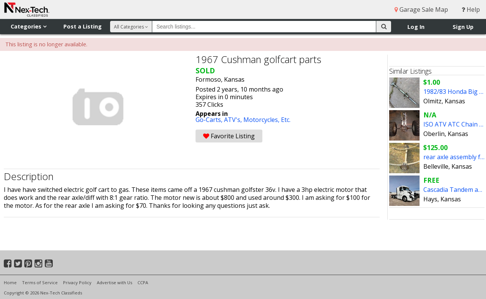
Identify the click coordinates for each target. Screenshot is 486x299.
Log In (415, 26)
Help (471, 9)
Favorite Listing (229, 136)
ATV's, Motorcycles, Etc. (257, 119)
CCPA (142, 282)
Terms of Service (40, 282)
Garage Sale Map (421, 9)
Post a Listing (82, 26)
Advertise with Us (114, 282)
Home (10, 282)
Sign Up (463, 26)
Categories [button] (28, 26)
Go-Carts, (210, 119)
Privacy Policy (77, 282)
